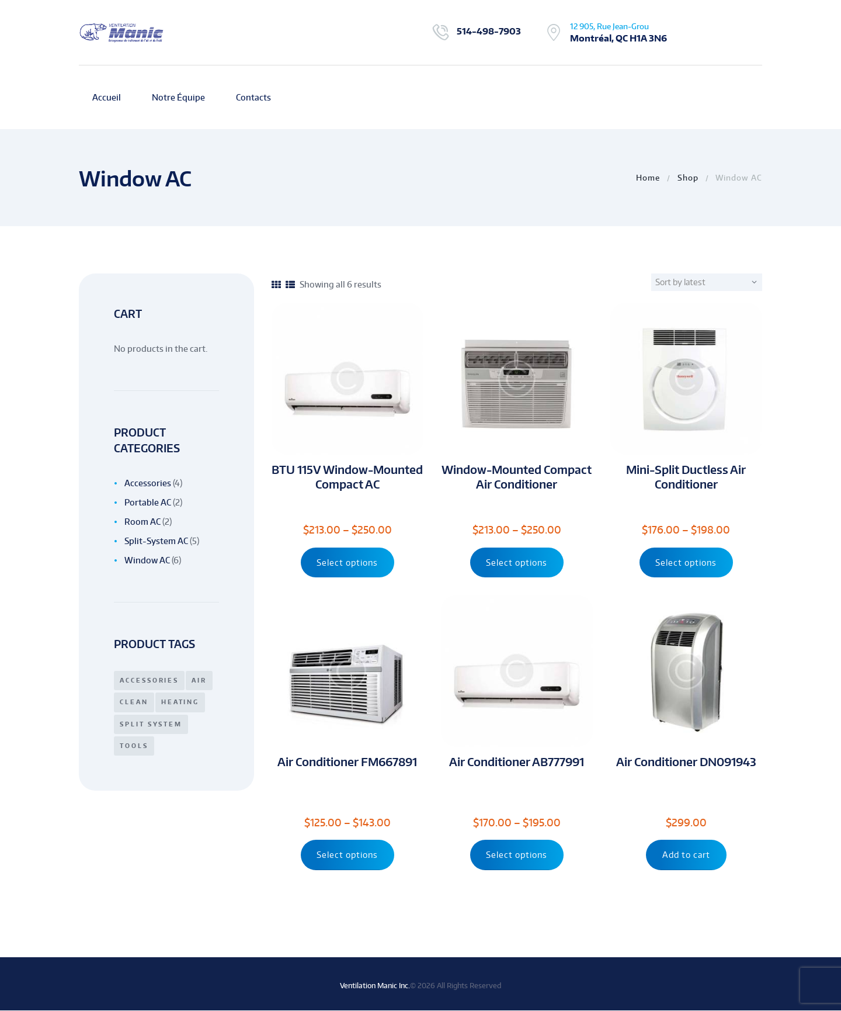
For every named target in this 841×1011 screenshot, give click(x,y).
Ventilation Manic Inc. (375, 986)
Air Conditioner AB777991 (516, 762)
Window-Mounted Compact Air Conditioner (517, 476)
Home (648, 177)
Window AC (147, 560)
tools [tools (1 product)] (134, 745)
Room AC (142, 522)
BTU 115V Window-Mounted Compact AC (347, 476)
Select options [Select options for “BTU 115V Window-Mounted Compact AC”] (347, 562)
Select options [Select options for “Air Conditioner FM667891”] (347, 855)
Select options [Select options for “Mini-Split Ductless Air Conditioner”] (686, 562)
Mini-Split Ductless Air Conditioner (686, 476)
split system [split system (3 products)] (151, 724)
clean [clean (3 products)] (134, 701)
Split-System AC (156, 541)
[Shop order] (712, 282)
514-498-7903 (489, 31)
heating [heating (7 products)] (180, 701)
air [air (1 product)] (199, 680)
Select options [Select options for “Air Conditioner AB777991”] (516, 855)
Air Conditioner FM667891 (347, 762)
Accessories (147, 483)
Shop (687, 177)
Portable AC (147, 502)
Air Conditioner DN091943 (686, 762)
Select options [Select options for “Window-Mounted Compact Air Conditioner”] (516, 562)
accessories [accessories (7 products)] (149, 680)
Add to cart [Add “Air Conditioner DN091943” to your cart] (686, 855)
